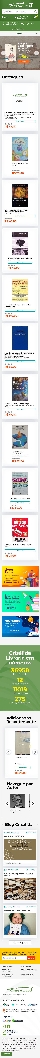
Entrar (5, 17)
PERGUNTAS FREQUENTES (7, 970)
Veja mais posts (20, 942)
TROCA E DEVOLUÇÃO (29, 970)
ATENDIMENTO (26, 966)
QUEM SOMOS (7, 966)
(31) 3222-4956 (18, 29)
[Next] (36, 53)
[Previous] (3, 53)
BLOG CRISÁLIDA (27, 975)
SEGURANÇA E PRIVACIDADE (7, 975)
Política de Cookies (25, 1049)
